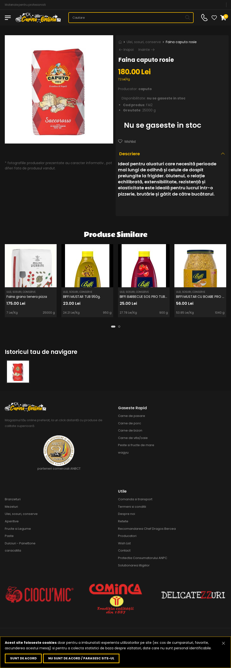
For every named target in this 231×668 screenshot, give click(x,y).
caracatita (13, 550)
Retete (123, 521)
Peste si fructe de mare (136, 445)
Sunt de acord (23, 658)
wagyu (123, 452)
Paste (9, 536)
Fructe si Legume (18, 528)
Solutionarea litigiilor (134, 565)
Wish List (124, 543)
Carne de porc (129, 423)
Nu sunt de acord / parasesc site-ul (81, 658)
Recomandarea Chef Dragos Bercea (147, 528)
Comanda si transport (135, 499)
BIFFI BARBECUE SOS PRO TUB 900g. (147, 296)
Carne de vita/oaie (133, 438)
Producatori (127, 536)
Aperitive (12, 521)
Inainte (144, 49)
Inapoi (129, 49)
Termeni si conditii (132, 506)
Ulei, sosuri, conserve (144, 42)
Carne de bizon (130, 430)
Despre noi (126, 514)
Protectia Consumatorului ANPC (142, 558)
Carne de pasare (131, 416)
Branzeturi (13, 499)
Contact (124, 550)
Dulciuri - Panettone (20, 543)
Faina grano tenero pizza (26, 296)
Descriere (129, 154)
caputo (145, 88)
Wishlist (129, 141)
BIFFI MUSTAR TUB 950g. (82, 296)
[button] (113, 326)
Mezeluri (11, 506)
